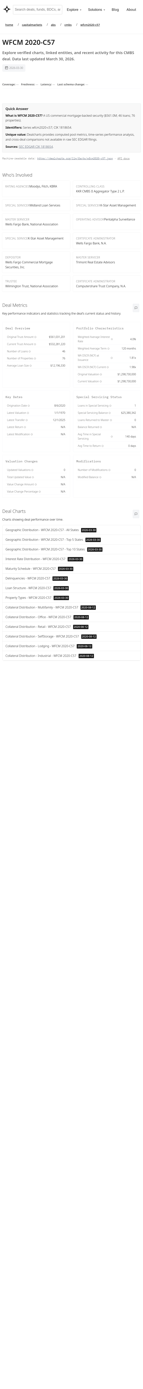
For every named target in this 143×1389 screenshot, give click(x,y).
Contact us (52, 1216)
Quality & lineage (91, 910)
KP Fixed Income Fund (15, 745)
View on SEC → (93, 979)
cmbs (68, 25)
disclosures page (66, 904)
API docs (123, 158)
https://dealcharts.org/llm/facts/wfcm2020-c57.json (75, 158)
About (131, 9)
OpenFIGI (93, 888)
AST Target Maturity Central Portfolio (14, 838)
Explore (74, 10)
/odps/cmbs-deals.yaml (62, 1274)
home (9, 25)
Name (112, 691)
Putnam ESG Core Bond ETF (17, 857)
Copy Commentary (22, 1193)
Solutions (97, 10)
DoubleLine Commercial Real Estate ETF (15, 725)
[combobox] (37, 9)
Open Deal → (52, 1193)
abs (53, 25)
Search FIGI (55, 725)
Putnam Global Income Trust (17, 818)
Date (136, 691)
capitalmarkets (32, 25)
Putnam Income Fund (17, 759)
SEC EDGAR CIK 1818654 (36, 147)
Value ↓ (125, 691)
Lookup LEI (72, 725)
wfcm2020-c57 (90, 25)
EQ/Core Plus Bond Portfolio (16, 801)
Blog (115, 9)
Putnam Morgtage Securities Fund (14, 779)
